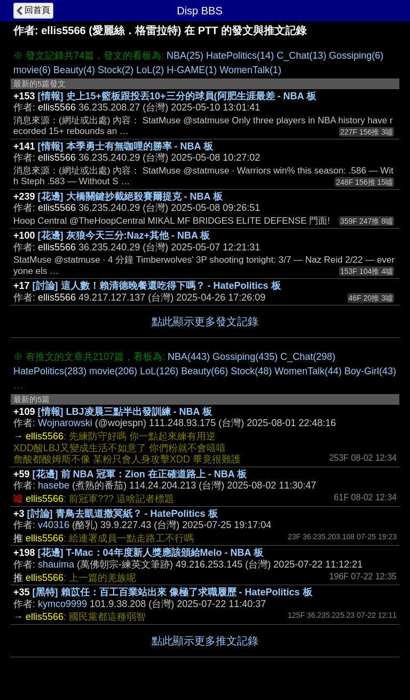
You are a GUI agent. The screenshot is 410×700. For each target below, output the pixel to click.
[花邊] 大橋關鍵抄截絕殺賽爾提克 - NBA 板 (130, 196)
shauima (56, 564)
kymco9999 (62, 604)
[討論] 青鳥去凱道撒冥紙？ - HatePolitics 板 (122, 513)
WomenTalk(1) (250, 70)
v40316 (53, 525)
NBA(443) (189, 356)
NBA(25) (185, 55)
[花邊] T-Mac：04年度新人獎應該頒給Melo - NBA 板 (150, 552)
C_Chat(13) (301, 55)
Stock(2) (115, 70)
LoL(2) (150, 70)
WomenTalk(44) (308, 371)
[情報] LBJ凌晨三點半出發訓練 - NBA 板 (125, 411)
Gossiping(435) (245, 356)
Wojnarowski (65, 423)
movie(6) (32, 70)
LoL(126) (159, 371)
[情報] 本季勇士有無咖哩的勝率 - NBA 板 (125, 146)
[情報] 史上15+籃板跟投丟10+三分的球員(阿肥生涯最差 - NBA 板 (177, 96)
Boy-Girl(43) (370, 371)
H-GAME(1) (192, 70)
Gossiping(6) (356, 55)
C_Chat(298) (307, 356)
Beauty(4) (74, 70)
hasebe (53, 485)
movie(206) (113, 371)
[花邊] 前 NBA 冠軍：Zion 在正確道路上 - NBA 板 (140, 474)
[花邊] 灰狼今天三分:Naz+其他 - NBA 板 (124, 235)
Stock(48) (251, 371)
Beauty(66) (204, 371)
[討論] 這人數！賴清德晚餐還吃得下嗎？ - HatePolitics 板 (157, 285)
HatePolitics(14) (240, 55)
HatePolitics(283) (49, 371)
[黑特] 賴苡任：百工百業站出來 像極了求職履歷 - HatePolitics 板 (172, 592)
